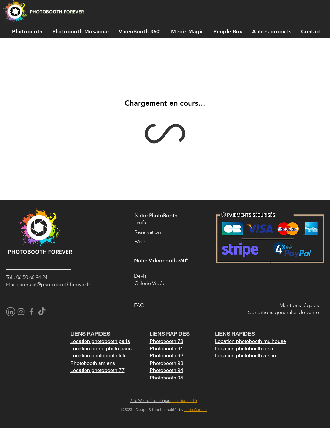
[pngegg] (10, 311)
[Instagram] (21, 311)
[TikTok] (41, 311)
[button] (26, 31)
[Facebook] (31, 311)
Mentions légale (298, 305)
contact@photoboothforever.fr (55, 284)
